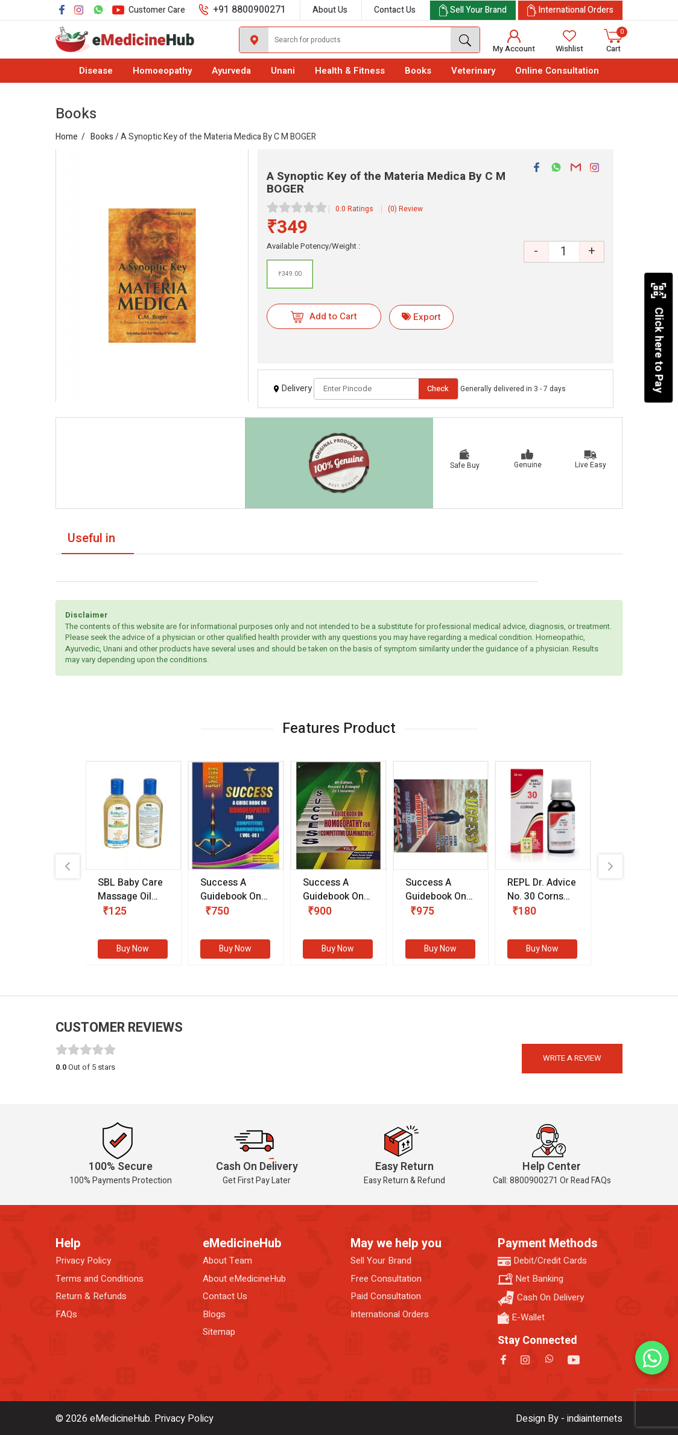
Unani (283, 70)
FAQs (66, 1314)
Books (418, 70)
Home (66, 136)
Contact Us (395, 10)
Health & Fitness (350, 70)
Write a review (572, 1058)
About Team (227, 1260)
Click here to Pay (658, 337)
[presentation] (67, 866)
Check (438, 388)
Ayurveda (231, 70)
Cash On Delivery (541, 1298)
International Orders (389, 1314)
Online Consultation (557, 70)
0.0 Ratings (354, 208)
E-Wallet (521, 1317)
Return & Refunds (91, 1296)
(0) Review (405, 208)
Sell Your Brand (380, 1260)
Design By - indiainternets (569, 1418)
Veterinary (473, 70)
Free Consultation (386, 1279)
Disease (96, 70)
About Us (329, 10)
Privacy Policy (83, 1260)
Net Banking (530, 1279)
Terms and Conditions (99, 1279)
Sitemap (219, 1332)
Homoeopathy (162, 70)
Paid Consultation (385, 1296)
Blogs (214, 1314)
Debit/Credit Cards (542, 1260)
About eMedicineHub (244, 1279)
